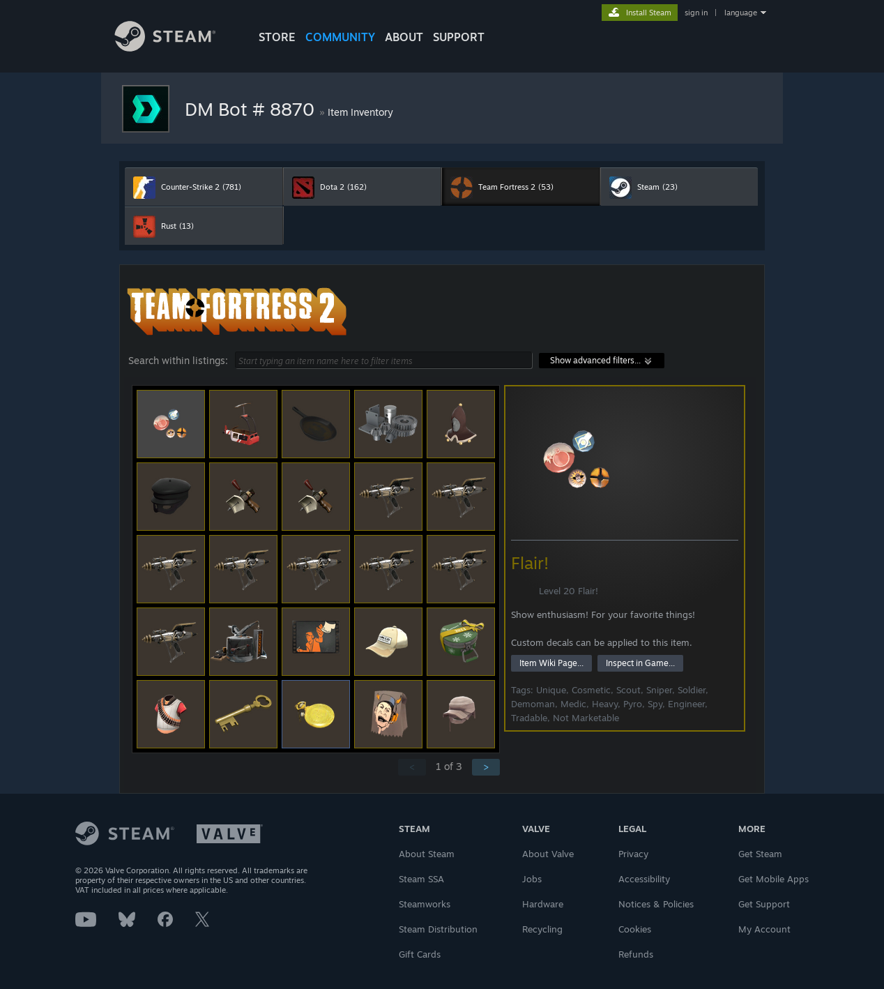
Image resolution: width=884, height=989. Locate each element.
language (740, 12)
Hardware (542, 903)
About (404, 37)
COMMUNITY (340, 37)
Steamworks (424, 903)
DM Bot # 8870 (252, 109)
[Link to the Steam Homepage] (175, 48)
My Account (764, 929)
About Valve (548, 853)
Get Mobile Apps (773, 878)
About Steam (427, 853)
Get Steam (760, 853)
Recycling (542, 929)
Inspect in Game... (640, 663)
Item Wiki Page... (551, 663)
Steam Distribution (438, 929)
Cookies (634, 929)
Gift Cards (420, 954)
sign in (696, 12)
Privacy (633, 853)
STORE (277, 37)
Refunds (635, 954)
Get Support (764, 903)
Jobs (532, 878)
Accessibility (644, 878)
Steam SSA (421, 878)
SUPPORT (459, 37)
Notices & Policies (656, 903)
